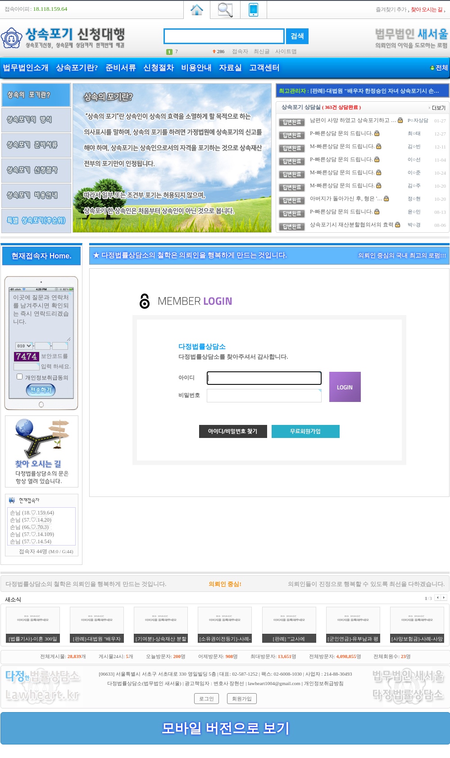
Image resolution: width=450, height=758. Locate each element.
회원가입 (242, 698)
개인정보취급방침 (324, 683)
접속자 (240, 51)
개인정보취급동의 (46, 377)
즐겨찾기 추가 (391, 9)
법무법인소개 (26, 67)
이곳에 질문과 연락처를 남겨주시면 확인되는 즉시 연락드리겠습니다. (41, 317)
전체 (442, 67)
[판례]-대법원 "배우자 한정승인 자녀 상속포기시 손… (374, 91)
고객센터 (264, 67)
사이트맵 (286, 51)
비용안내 (196, 67)
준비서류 (120, 67)
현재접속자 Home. (41, 256)
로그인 (206, 698)
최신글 (262, 51)
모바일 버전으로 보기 (225, 728)
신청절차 (158, 67)
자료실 (230, 67)
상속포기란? (77, 67)
